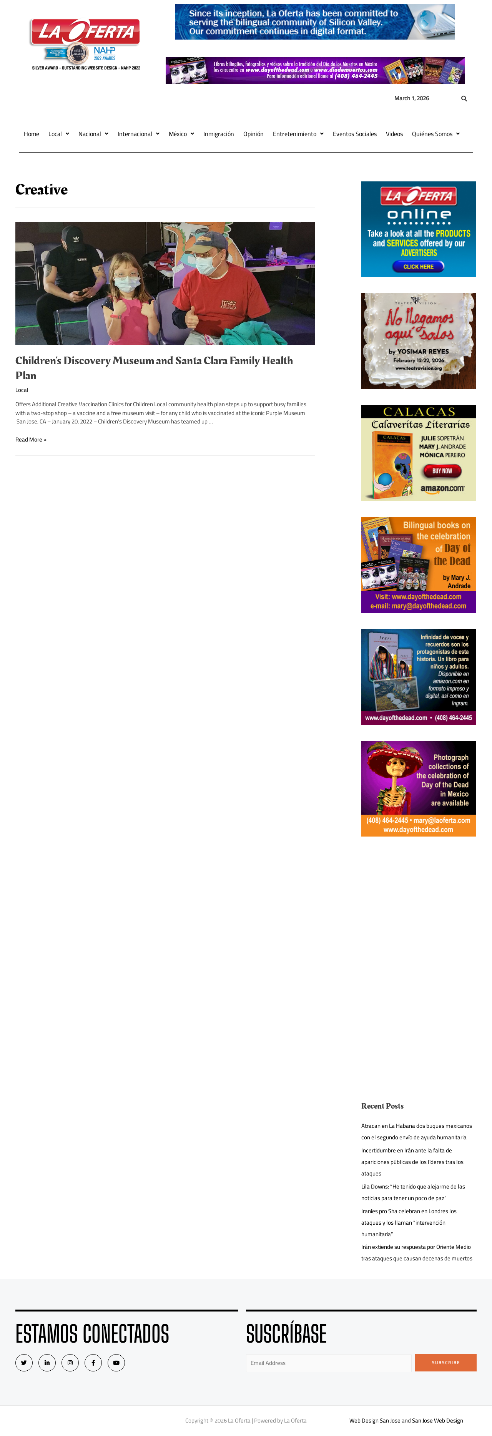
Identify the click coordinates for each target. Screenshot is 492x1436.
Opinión (253, 133)
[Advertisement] (419, 906)
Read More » (31, 439)
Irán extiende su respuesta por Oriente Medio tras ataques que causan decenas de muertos (416, 1252)
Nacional (93, 133)
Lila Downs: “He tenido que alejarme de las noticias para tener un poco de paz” (413, 1192)
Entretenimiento (298, 133)
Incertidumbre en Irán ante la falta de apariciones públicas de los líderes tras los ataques (412, 1162)
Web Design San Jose (375, 1420)
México (181, 133)
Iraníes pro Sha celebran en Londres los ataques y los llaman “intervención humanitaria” (409, 1222)
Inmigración (218, 133)
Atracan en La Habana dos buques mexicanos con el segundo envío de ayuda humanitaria (416, 1131)
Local (58, 133)
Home (31, 133)
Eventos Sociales (355, 133)
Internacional (139, 133)
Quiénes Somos (436, 133)
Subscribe (446, 1362)
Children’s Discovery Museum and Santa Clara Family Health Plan (154, 368)
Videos (394, 133)
